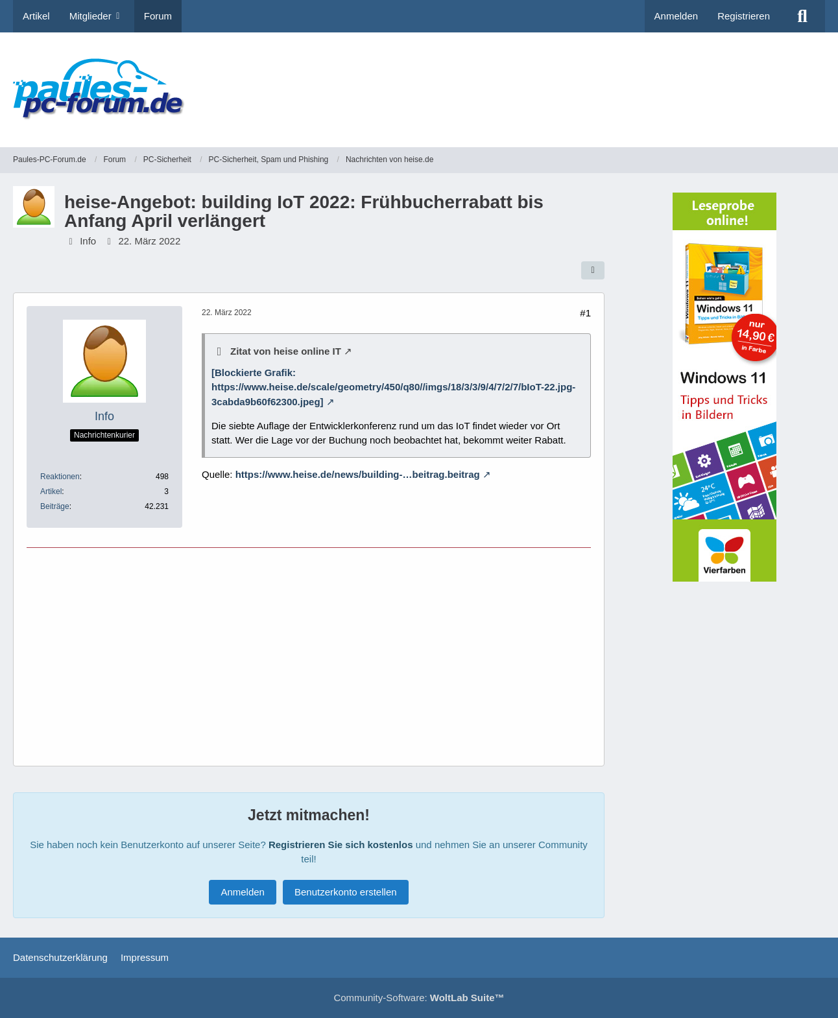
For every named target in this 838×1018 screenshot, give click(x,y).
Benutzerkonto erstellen (345, 891)
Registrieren (743, 15)
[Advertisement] (589, 81)
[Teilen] (593, 270)
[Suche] (802, 16)
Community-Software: (418, 997)
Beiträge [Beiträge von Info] (54, 506)
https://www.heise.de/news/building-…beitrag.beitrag (357, 474)
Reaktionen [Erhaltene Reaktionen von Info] (60, 476)
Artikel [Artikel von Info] (51, 491)
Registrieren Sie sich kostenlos (341, 844)
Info (88, 240)
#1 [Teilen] (585, 312)
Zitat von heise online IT (285, 351)
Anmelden (676, 15)
